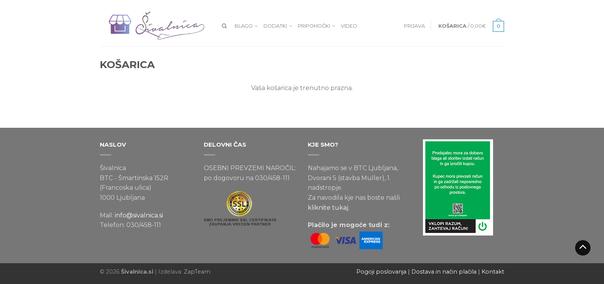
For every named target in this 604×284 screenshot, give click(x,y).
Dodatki (275, 26)
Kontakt (493, 271)
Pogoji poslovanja (381, 271)
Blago (244, 26)
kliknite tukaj (328, 207)
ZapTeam (197, 271)
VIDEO (349, 26)
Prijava (414, 26)
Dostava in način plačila (443, 271)
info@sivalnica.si (139, 215)
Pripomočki (314, 26)
